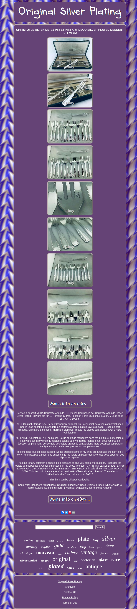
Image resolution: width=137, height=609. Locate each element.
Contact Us (70, 592)
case (71, 567)
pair (76, 561)
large (70, 540)
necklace (71, 547)
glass (103, 560)
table (51, 540)
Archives (70, 586)
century (45, 560)
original (61, 559)
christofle (27, 553)
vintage (89, 552)
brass (91, 547)
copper (46, 546)
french (104, 553)
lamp (83, 546)
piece (99, 547)
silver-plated (28, 560)
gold (59, 545)
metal (80, 569)
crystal (116, 553)
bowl (60, 554)
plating (28, 540)
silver (109, 538)
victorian (88, 560)
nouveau (45, 552)
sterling (31, 546)
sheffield (40, 540)
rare (115, 559)
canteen (41, 568)
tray (95, 540)
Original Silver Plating (70, 581)
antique (94, 566)
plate (83, 539)
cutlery (71, 552)
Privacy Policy (70, 597)
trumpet (60, 541)
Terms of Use (70, 602)
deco (109, 545)
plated (56, 566)
